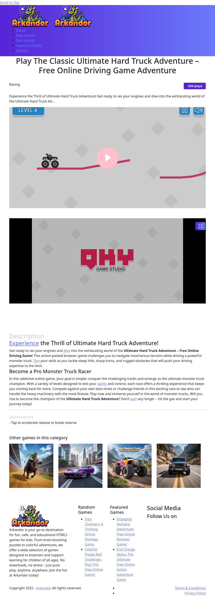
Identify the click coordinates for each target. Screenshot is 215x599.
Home (21, 30)
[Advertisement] (107, 316)
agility (102, 383)
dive (67, 350)
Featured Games (29, 45)
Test (36, 360)
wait (133, 399)
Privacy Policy (195, 593)
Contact (22, 50)
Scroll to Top (9, 2)
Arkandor (43, 588)
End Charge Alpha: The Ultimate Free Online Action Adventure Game (126, 564)
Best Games (25, 40)
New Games (25, 35)
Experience (24, 343)
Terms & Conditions (190, 588)
